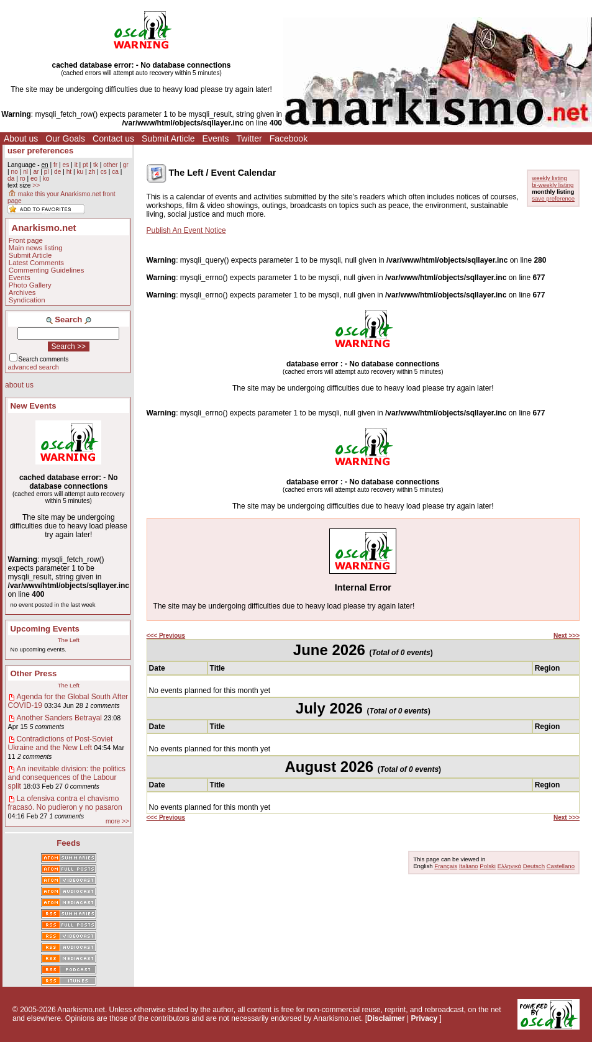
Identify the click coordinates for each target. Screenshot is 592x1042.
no (14, 171)
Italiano (468, 866)
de (57, 171)
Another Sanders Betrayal (59, 718)
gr (126, 164)
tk (95, 164)
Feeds (68, 843)
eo (33, 178)
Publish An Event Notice (186, 230)
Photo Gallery (30, 285)
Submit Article (168, 138)
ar (36, 171)
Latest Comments (36, 262)
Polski (488, 866)
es (66, 164)
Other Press (34, 673)
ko (46, 178)
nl (25, 171)
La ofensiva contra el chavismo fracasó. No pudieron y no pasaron (65, 803)
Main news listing (36, 247)
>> (36, 185)
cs (104, 171)
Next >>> (566, 635)
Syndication (27, 300)
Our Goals (65, 138)
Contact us (113, 138)
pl (46, 171)
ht (69, 171)
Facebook (288, 138)
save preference (553, 198)
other (110, 164)
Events (216, 138)
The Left (69, 640)
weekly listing (549, 177)
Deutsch (534, 866)
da (10, 178)
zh (92, 171)
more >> (117, 821)
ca (115, 171)
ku (79, 171)
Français (445, 866)
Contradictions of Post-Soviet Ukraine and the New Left (60, 743)
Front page (26, 240)
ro (22, 178)
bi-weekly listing (552, 184)
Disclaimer (386, 1018)
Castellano (561, 866)
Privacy (424, 1018)
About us (21, 138)
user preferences (40, 150)
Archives (22, 292)
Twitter (249, 138)
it (76, 164)
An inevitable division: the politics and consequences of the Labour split (66, 777)
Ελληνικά (509, 866)
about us (19, 385)
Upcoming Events (45, 628)
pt (85, 164)
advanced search (33, 367)
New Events (34, 405)
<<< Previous (166, 635)
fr (55, 164)
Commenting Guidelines (46, 270)
